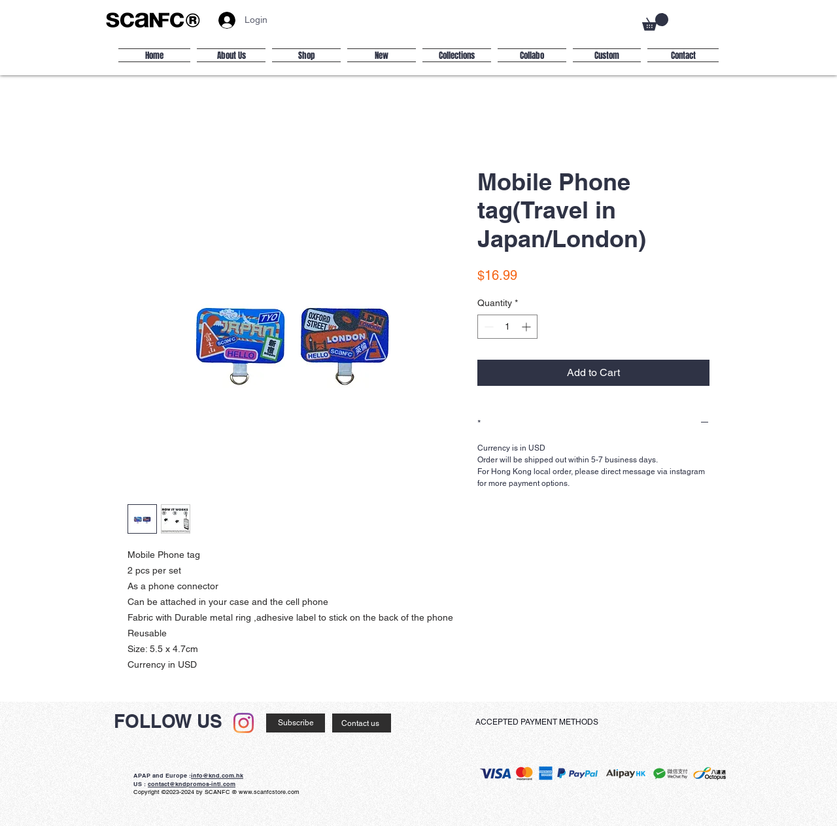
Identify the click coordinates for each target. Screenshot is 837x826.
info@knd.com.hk (217, 775)
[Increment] (527, 326)
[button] (655, 22)
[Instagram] (243, 723)
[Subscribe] (295, 723)
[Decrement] (487, 326)
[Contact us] (361, 723)
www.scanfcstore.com (269, 792)
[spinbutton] (507, 326)
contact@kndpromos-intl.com (191, 783)
